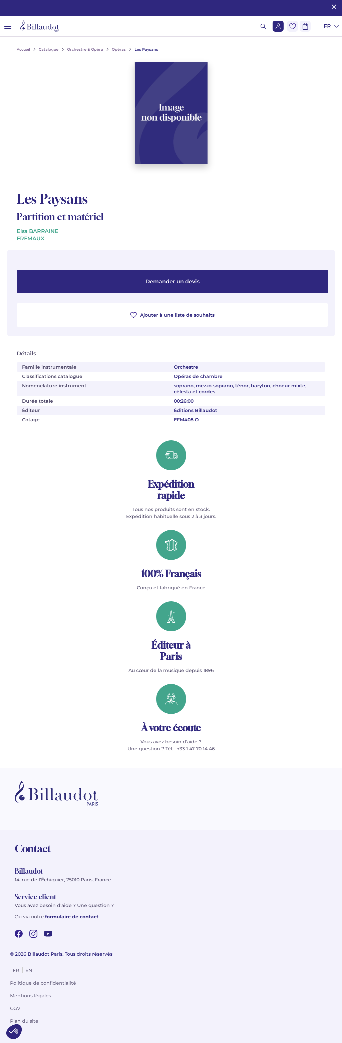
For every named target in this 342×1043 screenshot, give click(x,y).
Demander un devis (172, 281)
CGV (15, 1008)
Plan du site (24, 1021)
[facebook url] (19, 934)
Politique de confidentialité (43, 983)
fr (16, 970)
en (28, 970)
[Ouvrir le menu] (7, 26)
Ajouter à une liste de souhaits (172, 315)
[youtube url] (48, 934)
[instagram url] (33, 934)
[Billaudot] (39, 26)
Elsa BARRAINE (37, 231)
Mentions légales (30, 996)
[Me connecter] (278, 26)
